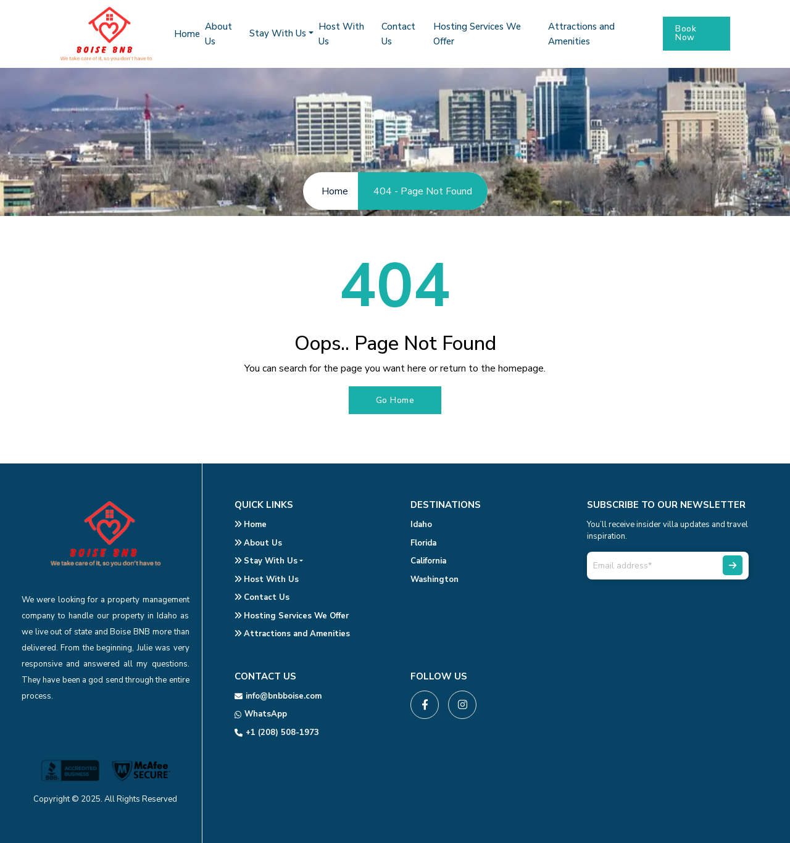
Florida (423, 543)
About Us (258, 543)
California (428, 561)
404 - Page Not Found (422, 191)
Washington (434, 579)
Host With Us (267, 579)
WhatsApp (261, 714)
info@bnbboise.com (278, 696)
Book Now (685, 33)
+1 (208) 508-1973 (277, 732)
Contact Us (262, 597)
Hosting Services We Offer (292, 615)
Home (187, 34)
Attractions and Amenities (292, 633)
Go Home (395, 400)
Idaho (421, 524)
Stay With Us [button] (277, 33)
